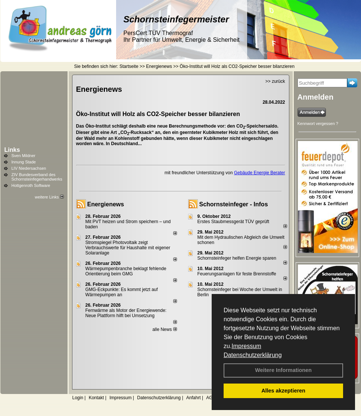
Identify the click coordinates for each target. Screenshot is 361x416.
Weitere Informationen (283, 370)
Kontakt (96, 397)
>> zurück (275, 81)
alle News (164, 329)
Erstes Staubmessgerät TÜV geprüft (233, 221)
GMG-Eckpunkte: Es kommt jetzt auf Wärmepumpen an (121, 292)
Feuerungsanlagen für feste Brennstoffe (236, 273)
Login (77, 397)
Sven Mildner (23, 155)
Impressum (246, 346)
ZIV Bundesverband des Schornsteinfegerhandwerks (37, 176)
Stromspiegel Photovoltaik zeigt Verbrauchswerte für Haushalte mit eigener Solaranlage (127, 248)
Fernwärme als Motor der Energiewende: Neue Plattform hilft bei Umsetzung (126, 313)
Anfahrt (193, 397)
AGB (210, 397)
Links (12, 150)
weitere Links (49, 197)
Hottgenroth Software (31, 185)
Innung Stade (24, 162)
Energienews (105, 204)
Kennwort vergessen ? (318, 123)
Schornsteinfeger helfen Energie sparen (236, 258)
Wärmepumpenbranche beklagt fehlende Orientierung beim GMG (126, 271)
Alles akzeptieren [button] (283, 391)
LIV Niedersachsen (29, 168)
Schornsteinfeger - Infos (233, 204)
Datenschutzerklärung (253, 355)
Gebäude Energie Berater (259, 172)
